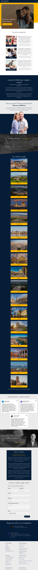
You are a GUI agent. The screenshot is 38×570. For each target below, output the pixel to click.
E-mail (9, 496)
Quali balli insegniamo (9, 560)
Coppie (11, 57)
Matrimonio (11, 69)
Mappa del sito (8, 568)
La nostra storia (8, 563)
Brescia (19, 183)
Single (11, 45)
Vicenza (19, 376)
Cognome (21, 491)
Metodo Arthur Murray (25, 392)
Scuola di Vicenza (22, 559)
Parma (19, 321)
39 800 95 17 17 (22, 548)
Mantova (19, 238)
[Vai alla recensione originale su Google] (17, 405)
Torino (19, 348)
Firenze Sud (19, 225)
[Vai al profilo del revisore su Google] (3, 405)
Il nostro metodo (8, 561)
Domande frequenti (9, 554)
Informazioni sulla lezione (26, 44)
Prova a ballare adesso (7, 24)
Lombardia (21, 555)
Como (19, 197)
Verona (19, 362)
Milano (19, 266)
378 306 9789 (21, 550)
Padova (19, 307)
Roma (19, 335)
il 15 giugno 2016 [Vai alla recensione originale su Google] (25, 405)
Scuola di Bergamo (23, 546)
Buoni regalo (8, 553)
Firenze (19, 211)
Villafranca (19, 389)
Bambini (7, 552)
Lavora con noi (8, 564)
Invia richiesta (27, 520)
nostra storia (17, 392)
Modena (19, 280)
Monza (19, 293)
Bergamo (19, 170)
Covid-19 (7, 565)
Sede (9, 514)
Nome (9, 491)
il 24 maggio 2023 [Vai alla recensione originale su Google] (6, 405)
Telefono (10, 501)
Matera (19, 252)
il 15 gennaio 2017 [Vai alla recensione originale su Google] (15, 420)
